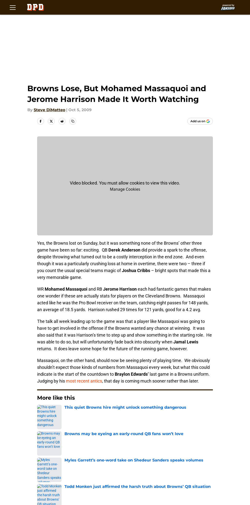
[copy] (72, 121)
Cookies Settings (95, 474)
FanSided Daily (93, 456)
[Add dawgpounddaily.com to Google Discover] (200, 121)
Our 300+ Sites (173, 447)
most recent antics (84, 381)
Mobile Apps (57, 456)
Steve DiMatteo (49, 110)
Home (42, 412)
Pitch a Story (131, 456)
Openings (88, 447)
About (51, 447)
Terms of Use (58, 465)
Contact (127, 447)
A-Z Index (54, 474)
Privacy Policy (172, 456)
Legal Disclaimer (135, 465)
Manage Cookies (125, 189)
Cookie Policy (91, 465)
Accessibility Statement (182, 465)
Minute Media (31, 487)
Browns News (65, 412)
